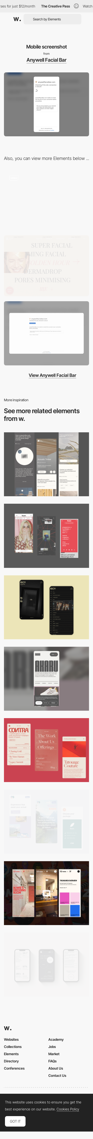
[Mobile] (46, 464)
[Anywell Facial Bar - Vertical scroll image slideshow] (46, 199)
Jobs (52, 1046)
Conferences (14, 1068)
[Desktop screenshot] (46, 333)
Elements (11, 1054)
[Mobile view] (46, 536)
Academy (56, 1039)
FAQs (52, 1061)
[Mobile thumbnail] (46, 821)
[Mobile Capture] (46, 607)
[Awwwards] (17, 19)
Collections (13, 1046)
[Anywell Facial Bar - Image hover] (46, 265)
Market (54, 1054)
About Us (55, 1068)
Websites (11, 1039)
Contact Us (57, 1075)
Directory (11, 1061)
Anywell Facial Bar (46, 59)
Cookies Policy (68, 1109)
